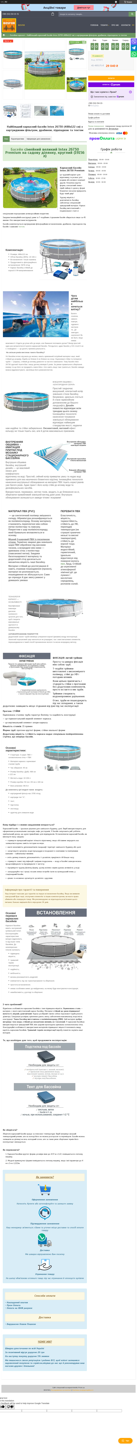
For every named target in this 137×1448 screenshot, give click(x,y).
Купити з (111, 84)
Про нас (115, 25)
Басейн (17, 149)
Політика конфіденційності (82, 1390)
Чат (125, 1440)
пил (63, 564)
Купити (111, 78)
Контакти (125, 25)
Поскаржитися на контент (61, 1390)
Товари (104, 25)
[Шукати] (132, 14)
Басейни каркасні (17, 35)
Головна (94, 25)
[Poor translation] (10, 1407)
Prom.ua (81, 1388)
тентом (21, 226)
